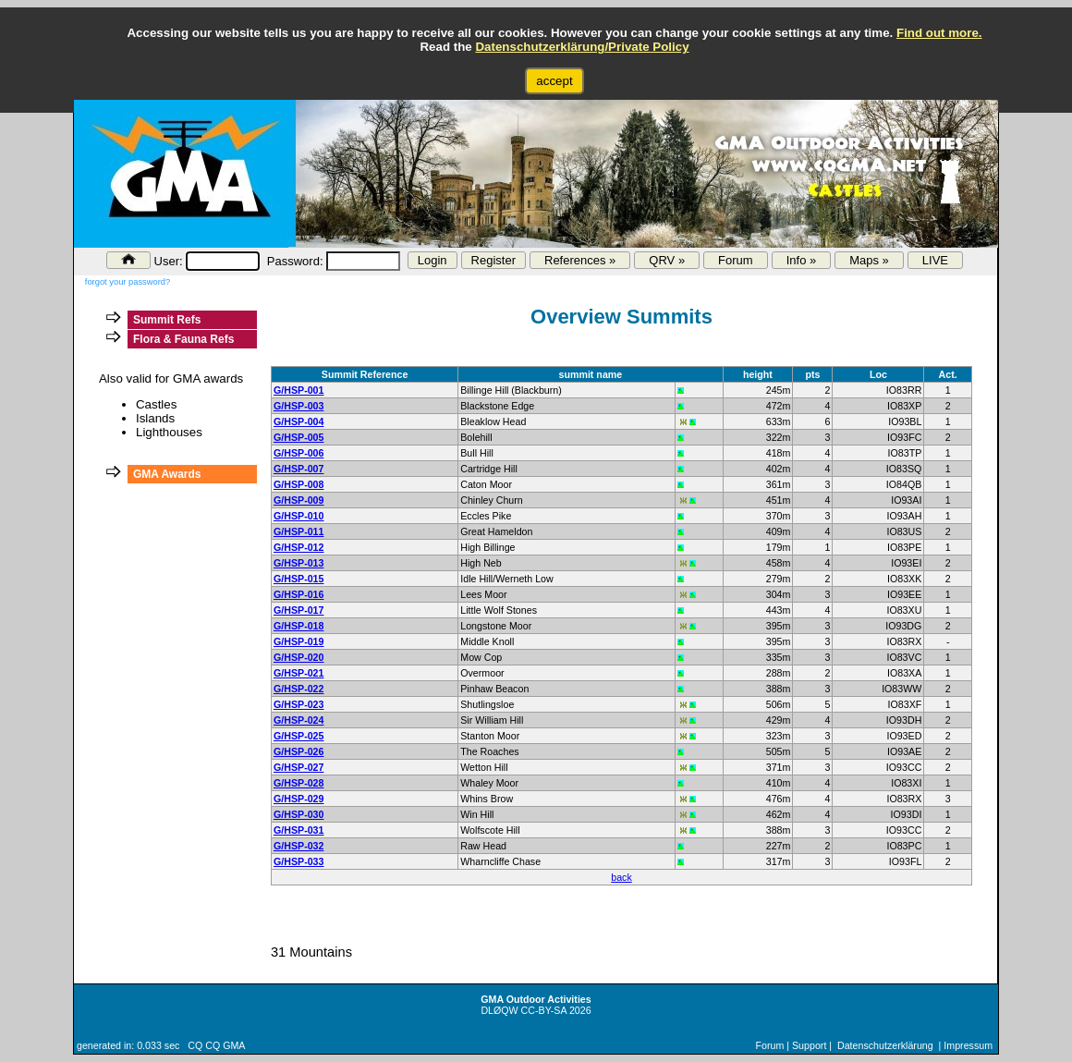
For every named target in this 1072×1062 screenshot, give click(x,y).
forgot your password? (127, 282)
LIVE (935, 260)
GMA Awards (167, 474)
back (621, 877)
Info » (801, 260)
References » (579, 260)
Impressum (968, 1045)
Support (809, 1045)
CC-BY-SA (543, 1010)
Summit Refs (167, 319)
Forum (735, 260)
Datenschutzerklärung (885, 1045)
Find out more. (939, 33)
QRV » (667, 260)
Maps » (869, 260)
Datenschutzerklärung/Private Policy (581, 47)
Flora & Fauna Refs (183, 339)
